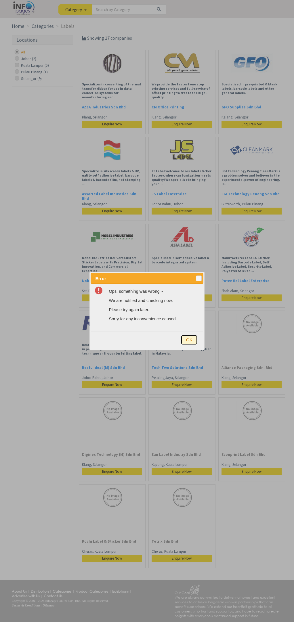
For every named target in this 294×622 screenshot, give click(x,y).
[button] (199, 278)
